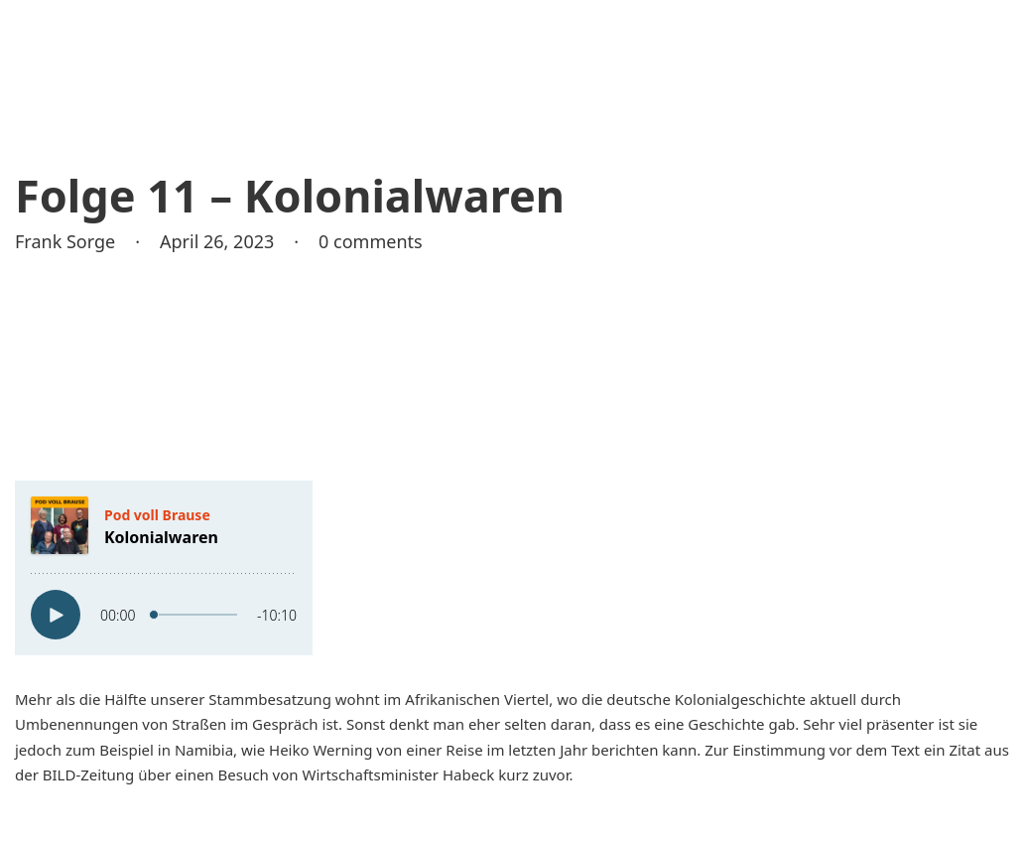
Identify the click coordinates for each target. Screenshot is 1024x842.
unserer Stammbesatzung (241, 699)
